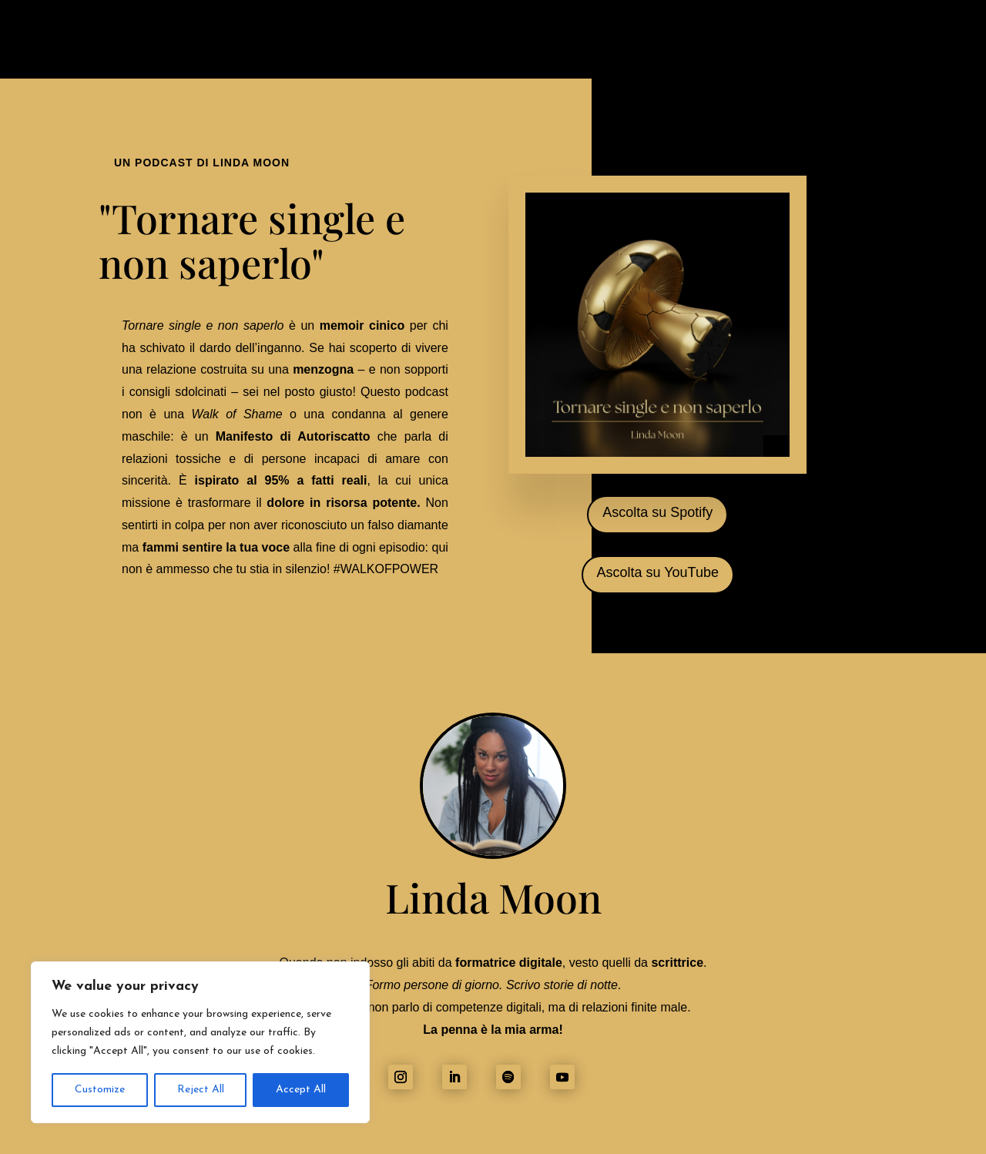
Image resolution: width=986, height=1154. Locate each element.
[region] (200, 1042)
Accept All (301, 1089)
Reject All (200, 1089)
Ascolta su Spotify (657, 512)
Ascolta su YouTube (658, 572)
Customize (100, 1089)
